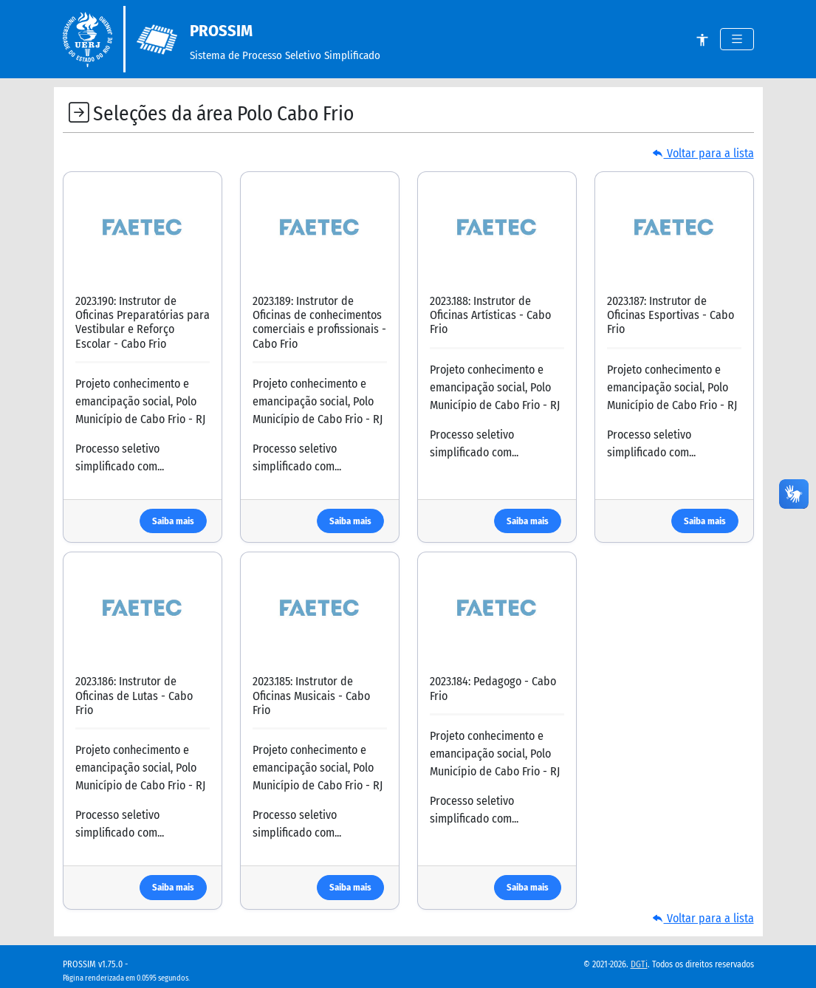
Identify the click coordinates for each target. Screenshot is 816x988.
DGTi (639, 964)
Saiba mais (173, 520)
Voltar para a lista (703, 153)
